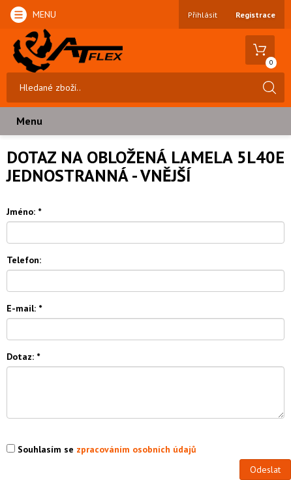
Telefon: (24, 260)
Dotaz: (23, 356)
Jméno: (24, 211)
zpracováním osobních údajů (136, 449)
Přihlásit (202, 15)
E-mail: (24, 308)
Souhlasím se (101, 449)
